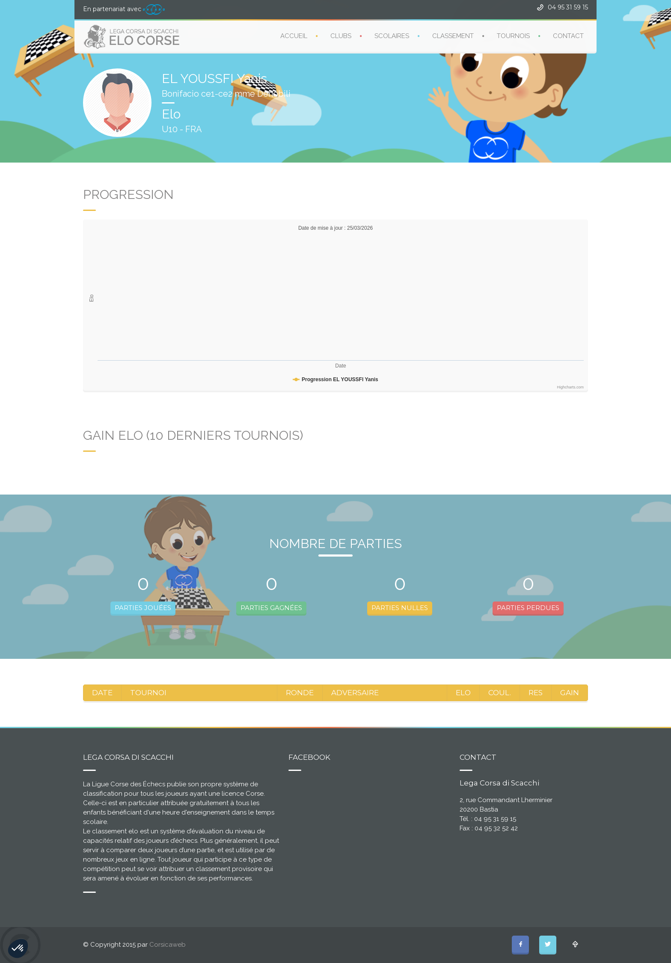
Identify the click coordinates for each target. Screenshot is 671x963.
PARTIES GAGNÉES (271, 608)
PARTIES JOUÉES (143, 608)
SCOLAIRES (391, 35)
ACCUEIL (293, 35)
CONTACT (568, 35)
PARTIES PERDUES (528, 608)
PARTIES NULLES (399, 608)
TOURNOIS (513, 35)
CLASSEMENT (453, 35)
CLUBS (340, 35)
